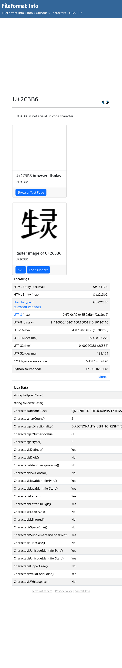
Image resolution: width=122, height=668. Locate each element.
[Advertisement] (35, 56)
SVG (21, 270)
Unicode (42, 13)
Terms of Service (42, 591)
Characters (58, 13)
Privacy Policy (63, 591)
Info (30, 13)
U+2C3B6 (75, 13)
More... (103, 377)
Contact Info (82, 591)
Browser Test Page (31, 192)
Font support (38, 270)
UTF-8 (18, 315)
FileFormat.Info (13, 13)
